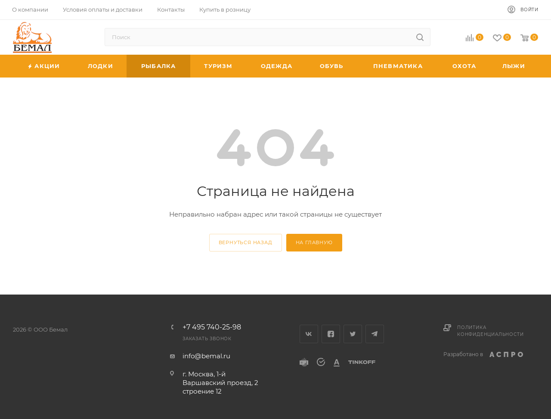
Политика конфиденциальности (490, 331)
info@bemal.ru (206, 356)
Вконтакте (309, 334)
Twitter (353, 334)
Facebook (331, 334)
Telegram (374, 334)
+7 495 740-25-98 (212, 327)
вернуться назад (245, 242)
